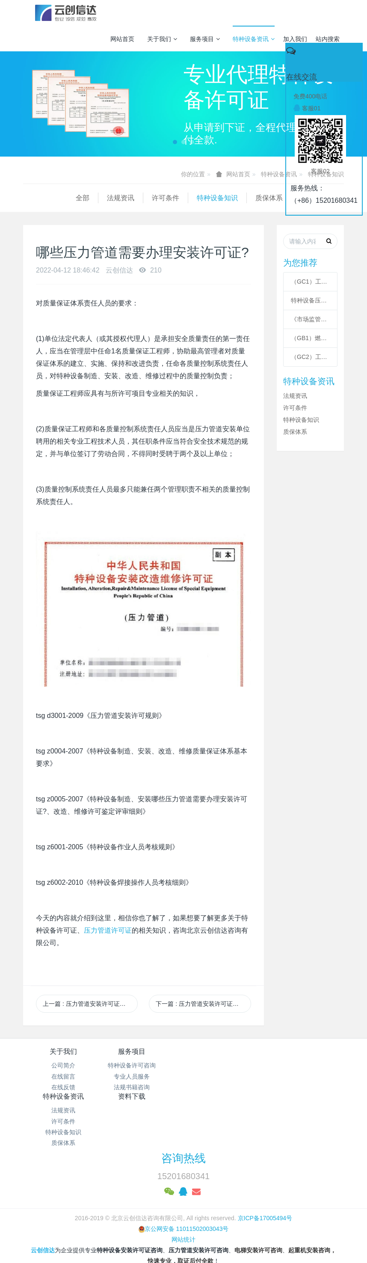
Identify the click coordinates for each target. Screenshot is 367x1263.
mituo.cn (237, 1226)
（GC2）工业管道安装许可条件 (310, 356)
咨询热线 (183, 1113)
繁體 (183, 1242)
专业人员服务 (143, 1076)
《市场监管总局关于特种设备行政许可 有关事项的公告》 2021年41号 (310, 319)
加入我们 (295, 39)
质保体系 (216, 198)
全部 (30, 198)
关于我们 (162, 39)
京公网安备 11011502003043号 (184, 1183)
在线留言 (63, 1076)
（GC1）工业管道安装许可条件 (310, 281)
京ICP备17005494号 (265, 1172)
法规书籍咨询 (143, 1087)
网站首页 (122, 39)
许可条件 (113, 198)
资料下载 (303, 1051)
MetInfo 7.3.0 (170, 1226)
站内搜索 (328, 39)
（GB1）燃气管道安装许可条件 (310, 338)
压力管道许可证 (108, 930)
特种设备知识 (164, 198)
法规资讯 (68, 198)
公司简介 (63, 1065)
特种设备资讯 (254, 39)
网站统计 (183, 1194)
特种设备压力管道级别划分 (310, 300)
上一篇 (90, 1003)
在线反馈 (63, 1087)
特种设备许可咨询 (143, 1065)
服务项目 (205, 39)
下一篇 (203, 1003)
